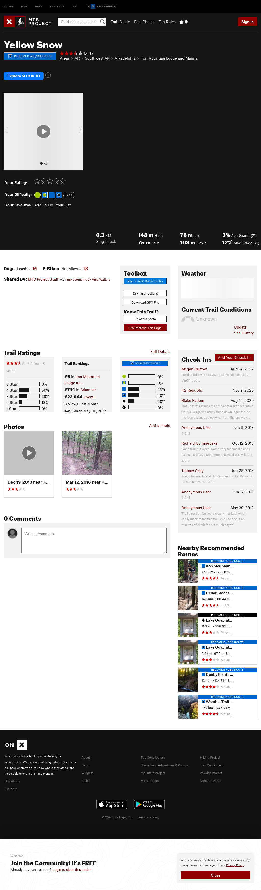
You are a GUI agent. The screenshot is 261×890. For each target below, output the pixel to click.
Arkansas (88, 383)
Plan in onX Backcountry (145, 274)
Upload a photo (145, 312)
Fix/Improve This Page (145, 321)
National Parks (212, 773)
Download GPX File (145, 296)
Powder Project (213, 765)
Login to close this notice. (72, 870)
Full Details (160, 345)
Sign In (247, 21)
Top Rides (167, 21)
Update (240, 320)
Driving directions (145, 287)
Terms (141, 810)
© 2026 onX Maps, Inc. (117, 810)
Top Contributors (155, 750)
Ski (75, 6)
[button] (9, 125)
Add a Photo (159, 419)
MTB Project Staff (43, 272)
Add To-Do (43, 198)
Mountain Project (155, 771)
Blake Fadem (192, 393)
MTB (24, 6)
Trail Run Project (214, 758)
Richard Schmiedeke (199, 436)
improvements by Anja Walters (88, 273)
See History (244, 326)
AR (77, 58)
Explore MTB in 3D (23, 72)
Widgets (88, 765)
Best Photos (144, 21)
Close (215, 875)
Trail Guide (120, 21)
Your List (63, 198)
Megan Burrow (194, 362)
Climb (9, 6)
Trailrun (57, 6)
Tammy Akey (192, 464)
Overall (89, 390)
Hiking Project (212, 750)
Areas (65, 58)
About (86, 750)
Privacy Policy (235, 865)
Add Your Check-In (234, 351)
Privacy (154, 810)
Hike (38, 6)
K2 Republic (192, 384)
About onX (14, 774)
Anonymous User (196, 421)
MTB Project (151, 778)
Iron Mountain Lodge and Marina (169, 58)
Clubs (86, 773)
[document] (215, 868)
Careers (12, 781)
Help (85, 758)
